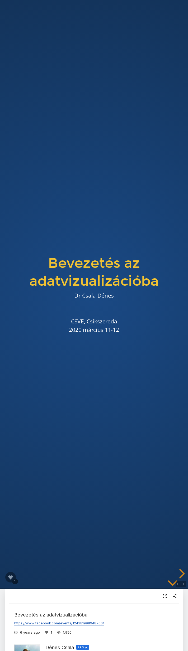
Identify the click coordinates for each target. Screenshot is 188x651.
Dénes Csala (59, 647)
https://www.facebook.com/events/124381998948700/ (59, 623)
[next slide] (181, 574)
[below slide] (172, 584)
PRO (81, 647)
